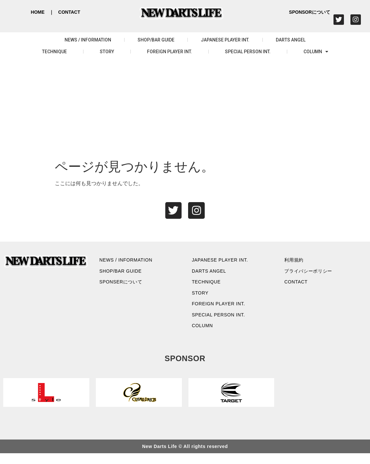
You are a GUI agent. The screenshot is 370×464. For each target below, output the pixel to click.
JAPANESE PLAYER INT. (225, 39)
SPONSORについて (309, 12)
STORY (107, 51)
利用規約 (296, 261)
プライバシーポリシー (313, 274)
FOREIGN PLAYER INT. (169, 51)
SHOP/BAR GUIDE (156, 39)
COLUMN (315, 51)
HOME (38, 12)
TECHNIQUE (54, 51)
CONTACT (69, 12)
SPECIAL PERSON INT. (248, 51)
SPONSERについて (125, 286)
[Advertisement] (185, 109)
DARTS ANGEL (290, 39)
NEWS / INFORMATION (88, 39)
